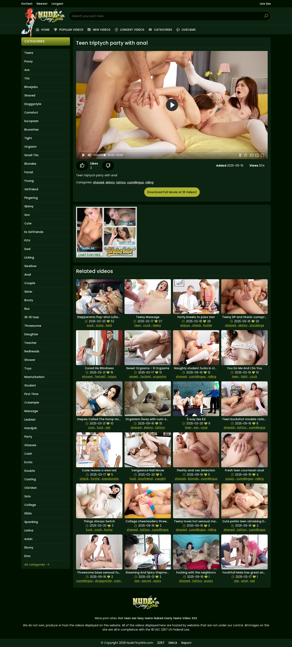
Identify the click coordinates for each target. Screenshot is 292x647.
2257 (160, 643)
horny (108, 530)
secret (146, 581)
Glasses (30, 445)
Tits (27, 78)
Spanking (31, 522)
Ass (27, 70)
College (30, 505)
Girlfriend (31, 189)
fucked (145, 376)
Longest (57, 4)
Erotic (28, 462)
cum (91, 427)
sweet (133, 376)
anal (244, 581)
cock (146, 325)
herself (100, 376)
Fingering (31, 198)
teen (137, 325)
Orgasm (30, 147)
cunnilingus (135, 182)
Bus (27, 309)
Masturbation (34, 377)
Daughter (31, 334)
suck (90, 325)
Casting (30, 479)
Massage (31, 411)
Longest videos (129, 30)
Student (30, 385)
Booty (28, 300)
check (196, 325)
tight (244, 376)
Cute (27, 223)
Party (28, 437)
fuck (100, 427)
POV (27, 240)
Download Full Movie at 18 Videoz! (172, 192)
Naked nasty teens (167, 618)
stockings (257, 325)
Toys (27, 368)
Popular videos (68, 30)
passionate (110, 479)
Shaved (29, 95)
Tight (28, 138)
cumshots (121, 581)
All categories (37, 565)
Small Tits (31, 155)
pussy (229, 479)
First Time (31, 394)
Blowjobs (31, 87)
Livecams (185, 30)
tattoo (121, 182)
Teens (28, 53)
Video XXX (189, 618)
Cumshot (31, 112)
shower (87, 376)
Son (27, 215)
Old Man (30, 488)
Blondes (30, 164)
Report (186, 643)
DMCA (173, 643)
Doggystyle (32, 104)
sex (107, 427)
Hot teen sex (127, 618)
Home (42, 30)
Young (29, 181)
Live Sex (265, 4)
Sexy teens (145, 618)
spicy (157, 581)
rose (204, 427)
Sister (28, 292)
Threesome (32, 326)
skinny (110, 182)
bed (109, 325)
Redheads (31, 351)
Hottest (26, 4)
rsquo (112, 376)
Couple (29, 283)
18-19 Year (31, 317)
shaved (98, 182)
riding (149, 182)
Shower (29, 360)
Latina (28, 530)
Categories (160, 30)
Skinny (28, 206)
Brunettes (31, 130)
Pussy (28, 61)
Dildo (28, 513)
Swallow (30, 266)
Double (29, 471)
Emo (27, 556)
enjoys (185, 325)
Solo (27, 496)
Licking (29, 257)
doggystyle (103, 581)
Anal (27, 275)
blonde (193, 479)
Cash (28, 454)
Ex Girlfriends (33, 232)
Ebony (28, 547)
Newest (41, 4)
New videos (98, 30)
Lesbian (29, 420)
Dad (27, 249)
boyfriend (145, 479)
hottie (207, 325)
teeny (157, 325)
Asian (28, 539)
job (236, 581)
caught (160, 479)
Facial (28, 172)
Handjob (30, 428)
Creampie (31, 402)
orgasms (159, 376)
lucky (100, 325)
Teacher (30, 343)
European (31, 121)
